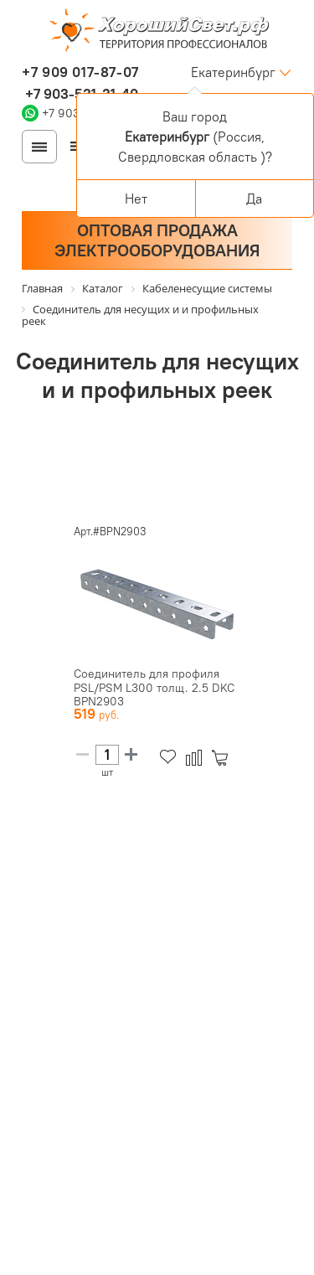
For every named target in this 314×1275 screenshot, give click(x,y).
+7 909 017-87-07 (80, 72)
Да (254, 198)
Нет (136, 198)
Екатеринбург (233, 72)
